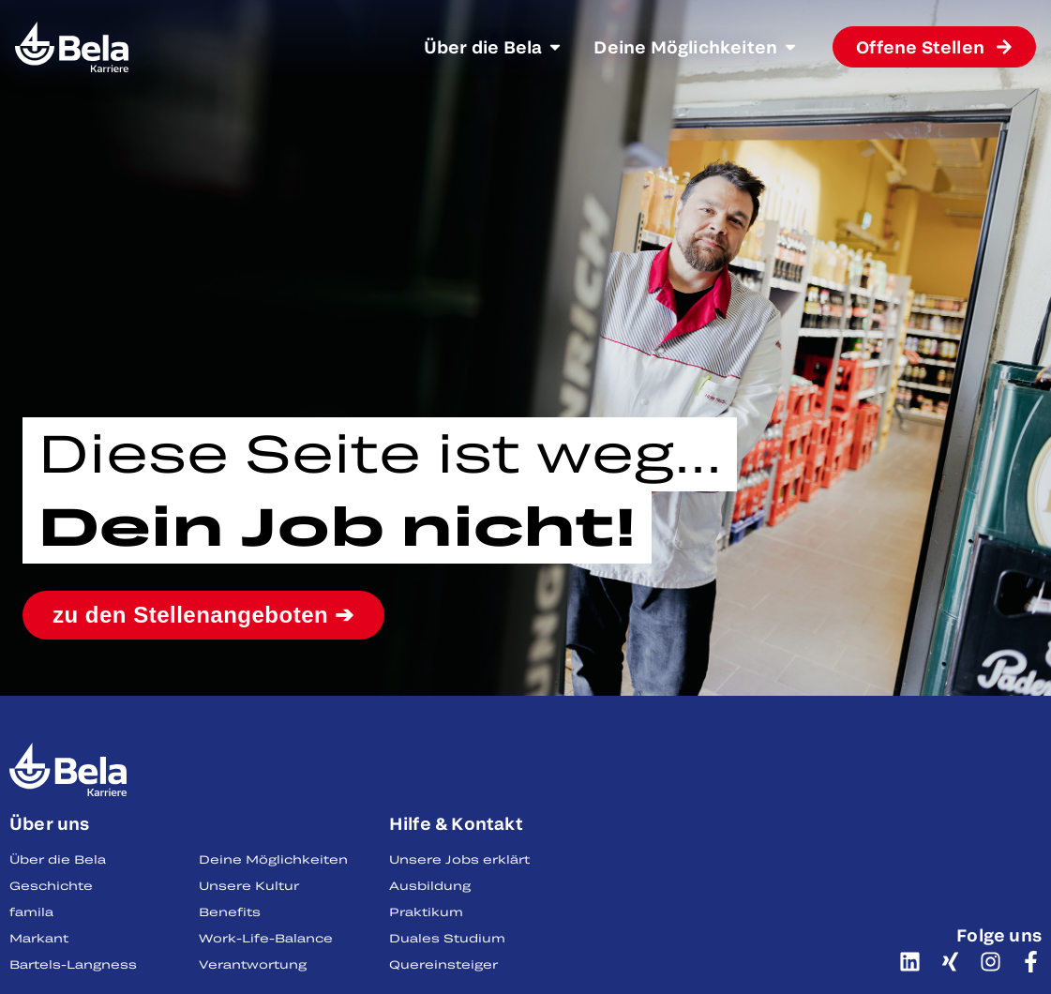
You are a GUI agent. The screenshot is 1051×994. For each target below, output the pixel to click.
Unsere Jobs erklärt (459, 859)
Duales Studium (447, 937)
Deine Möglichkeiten (273, 859)
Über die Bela (57, 859)
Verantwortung (253, 964)
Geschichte (51, 885)
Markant (38, 937)
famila (31, 911)
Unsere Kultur (249, 885)
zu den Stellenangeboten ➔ (203, 614)
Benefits (230, 911)
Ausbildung (430, 885)
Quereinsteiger (443, 964)
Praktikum (426, 911)
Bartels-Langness (73, 964)
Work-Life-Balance (266, 937)
